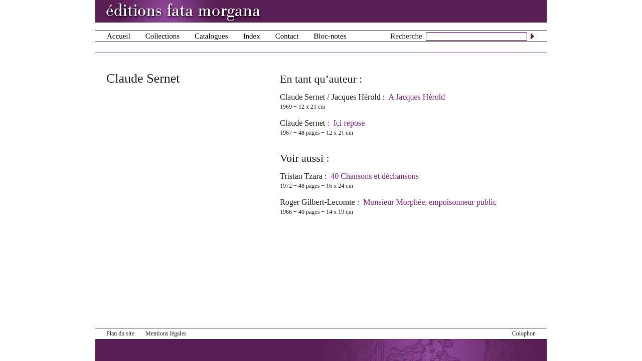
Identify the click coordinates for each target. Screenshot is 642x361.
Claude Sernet (302, 97)
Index (251, 36)
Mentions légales (166, 333)
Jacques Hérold (356, 97)
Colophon (524, 333)
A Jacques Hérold (416, 97)
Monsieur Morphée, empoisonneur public (430, 202)
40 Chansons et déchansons (375, 176)
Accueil (118, 36)
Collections (162, 36)
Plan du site (120, 333)
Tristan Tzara (301, 176)
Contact (287, 36)
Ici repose (349, 123)
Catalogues (211, 36)
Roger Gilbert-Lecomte (317, 202)
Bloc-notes (329, 36)
